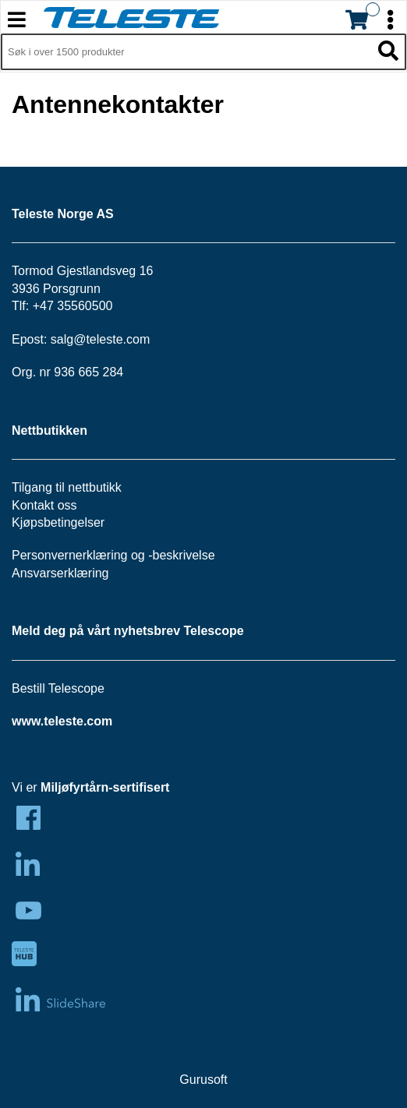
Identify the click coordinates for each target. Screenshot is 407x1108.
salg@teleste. (88, 339)
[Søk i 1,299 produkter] (186, 52)
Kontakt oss (44, 505)
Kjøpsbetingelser (58, 522)
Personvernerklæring (70, 555)
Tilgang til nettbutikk (67, 487)
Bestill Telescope (58, 688)
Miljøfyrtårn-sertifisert (105, 787)
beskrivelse (184, 555)
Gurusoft (203, 1079)
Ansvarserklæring (60, 573)
